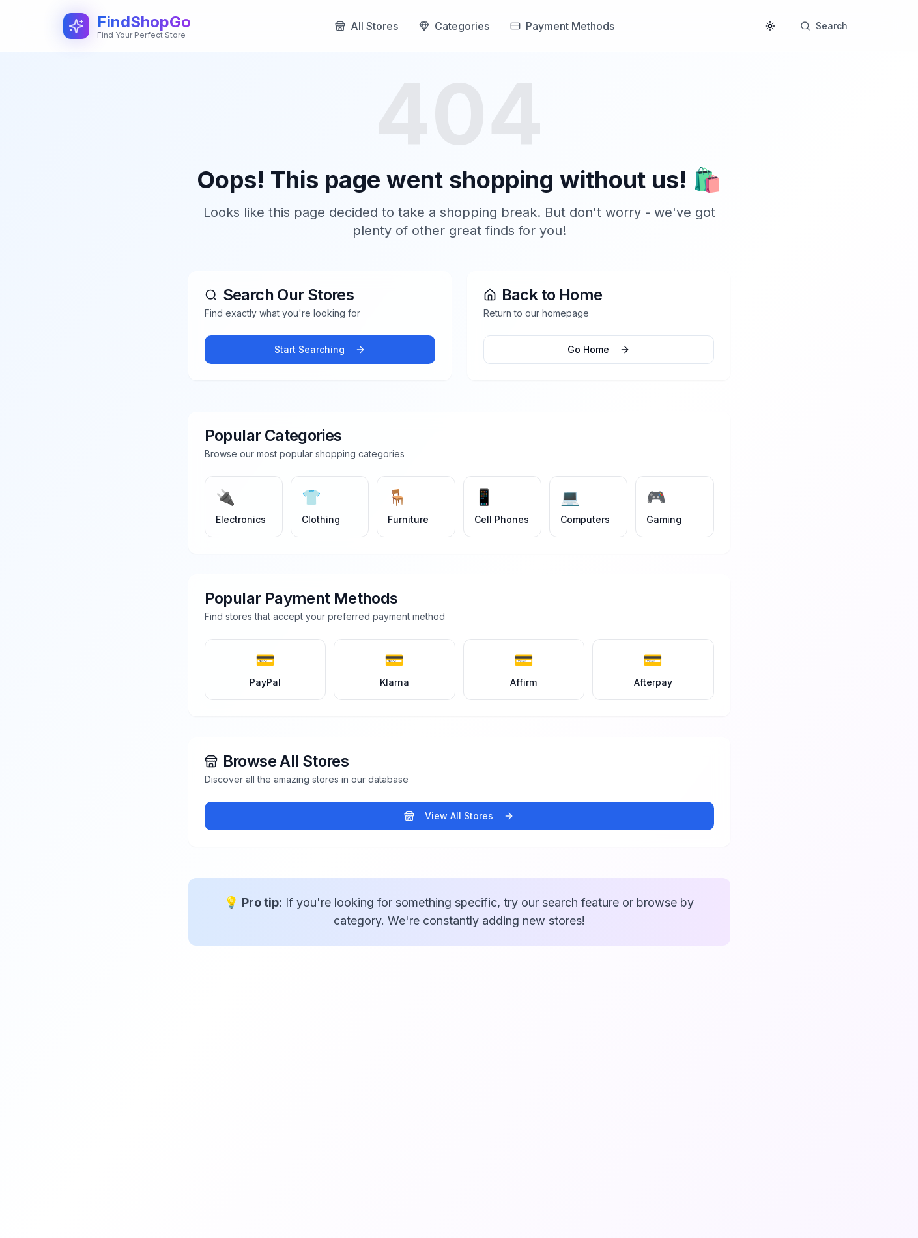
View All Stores (459, 815)
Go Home (598, 349)
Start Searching (320, 349)
